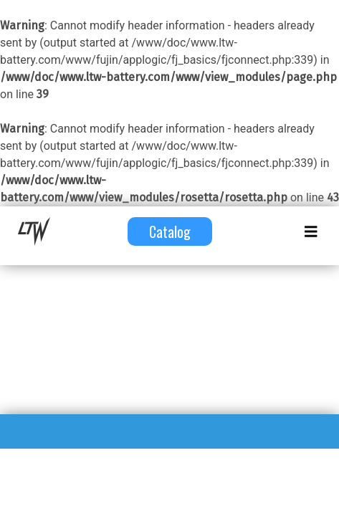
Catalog (170, 231)
